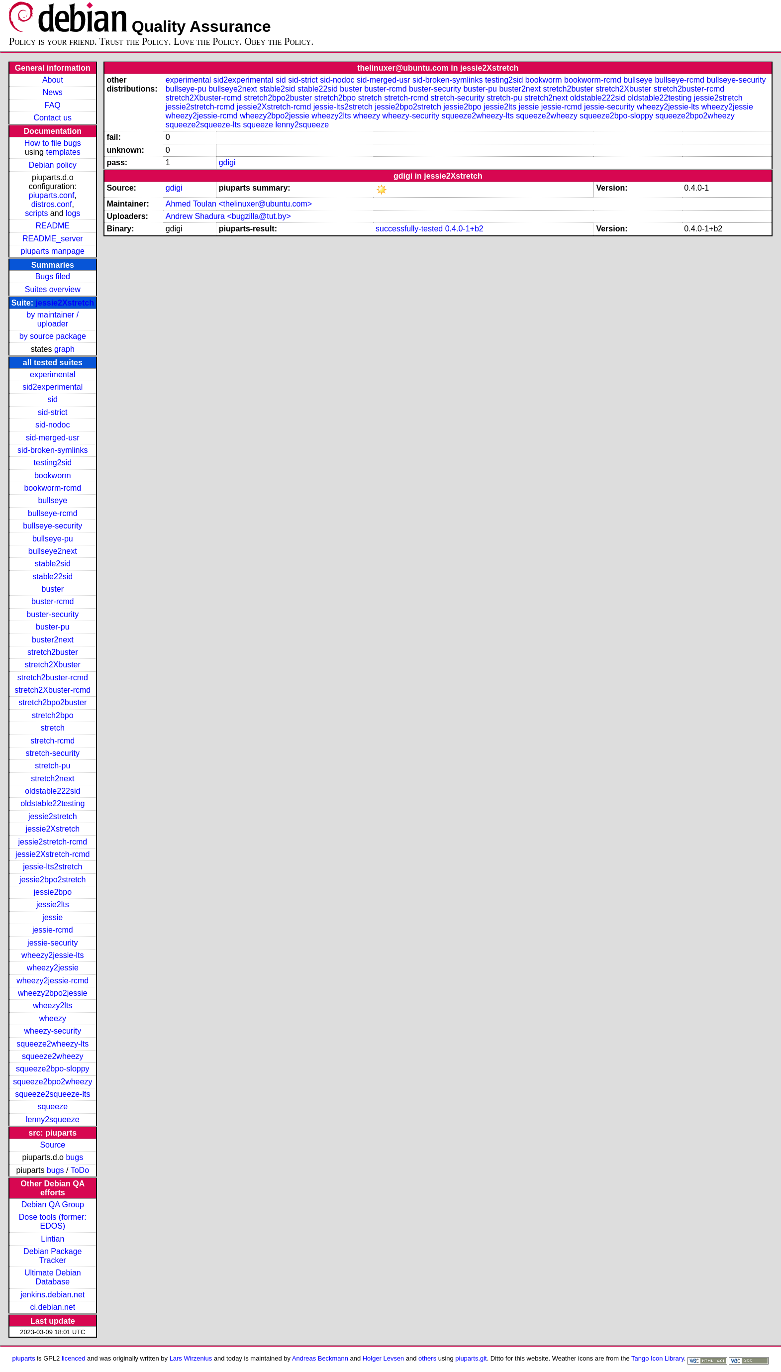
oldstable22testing (52, 803)
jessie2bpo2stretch (52, 879)
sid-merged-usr (53, 437)
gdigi (227, 162)
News (53, 92)
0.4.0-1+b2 (464, 228)
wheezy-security (52, 1031)
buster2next (53, 639)
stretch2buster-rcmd (52, 677)
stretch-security (53, 753)
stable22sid (52, 576)
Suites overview (53, 289)
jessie (52, 917)
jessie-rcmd (52, 930)
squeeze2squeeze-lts (52, 1094)
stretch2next (52, 778)
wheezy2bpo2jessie (53, 993)
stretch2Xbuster (53, 664)
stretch (53, 728)
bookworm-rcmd (52, 488)
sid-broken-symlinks (52, 450)
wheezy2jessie (53, 967)
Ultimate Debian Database (52, 1277)
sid (53, 399)
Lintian (52, 1239)
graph (64, 349)
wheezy (52, 1018)
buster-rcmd (52, 601)
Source (52, 1145)
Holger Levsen (383, 1358)
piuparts (23, 1358)
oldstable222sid (52, 791)
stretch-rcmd (52, 741)
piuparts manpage (53, 251)
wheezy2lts (52, 1005)
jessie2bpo (53, 892)
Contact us (53, 117)
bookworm (52, 475)
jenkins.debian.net (52, 1294)
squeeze (53, 1106)
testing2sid (53, 462)
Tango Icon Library (657, 1358)
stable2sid (53, 563)
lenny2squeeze (53, 1119)
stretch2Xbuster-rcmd (52, 690)
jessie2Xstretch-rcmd (52, 854)
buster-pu (53, 627)
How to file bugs (52, 143)
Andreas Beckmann (320, 1358)
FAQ (53, 105)
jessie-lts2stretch (52, 866)
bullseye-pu (52, 538)
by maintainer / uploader (52, 319)
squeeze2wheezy (53, 1056)
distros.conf (51, 204)
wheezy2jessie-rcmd (52, 980)
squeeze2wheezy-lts (52, 1044)
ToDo (80, 1170)
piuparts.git (471, 1358)
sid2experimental (52, 387)
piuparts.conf (52, 195)
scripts (36, 213)
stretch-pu (52, 765)
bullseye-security (52, 526)
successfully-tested (409, 228)
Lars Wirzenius (191, 1358)
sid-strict (53, 412)
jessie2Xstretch (65, 303)
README (53, 225)
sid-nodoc (52, 425)
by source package (52, 336)
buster (53, 589)
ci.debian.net (52, 1307)
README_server (52, 238)
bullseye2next (52, 551)
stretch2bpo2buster (52, 702)
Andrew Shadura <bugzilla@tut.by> (228, 216)
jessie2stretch (52, 816)
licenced (74, 1358)
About (52, 80)
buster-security (52, 614)
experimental (53, 374)
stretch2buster (52, 652)
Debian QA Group (52, 1204)
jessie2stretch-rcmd (52, 842)
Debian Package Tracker (52, 1256)
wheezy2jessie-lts (52, 955)
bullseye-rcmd (53, 513)
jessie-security (52, 943)
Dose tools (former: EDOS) (53, 1221)
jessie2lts (52, 904)
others (427, 1358)
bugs (74, 1157)
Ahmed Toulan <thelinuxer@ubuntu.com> (239, 204)
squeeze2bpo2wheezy (52, 1081)
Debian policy (53, 165)
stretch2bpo (53, 715)
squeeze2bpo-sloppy (53, 1068)
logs (73, 213)
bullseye (52, 500)
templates (63, 152)
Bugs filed (52, 276)
